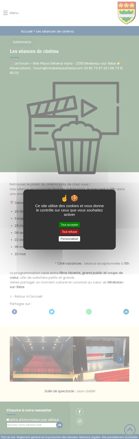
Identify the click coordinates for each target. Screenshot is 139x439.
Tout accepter (69, 224)
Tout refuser (69, 231)
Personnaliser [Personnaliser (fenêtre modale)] (69, 238)
